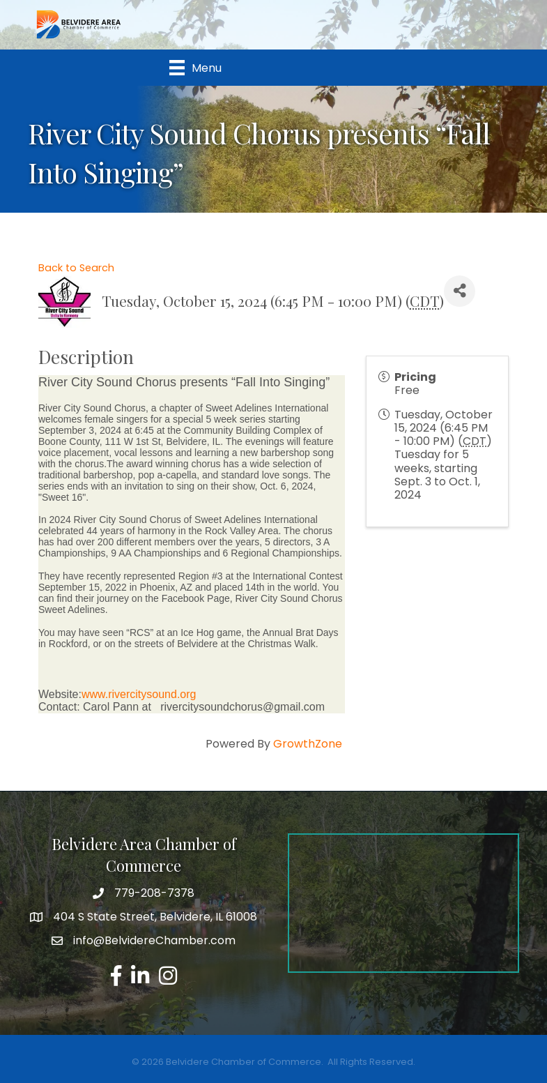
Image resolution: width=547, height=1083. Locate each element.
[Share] (459, 291)
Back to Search (76, 268)
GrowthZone (307, 744)
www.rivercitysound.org (139, 694)
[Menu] (195, 67)
